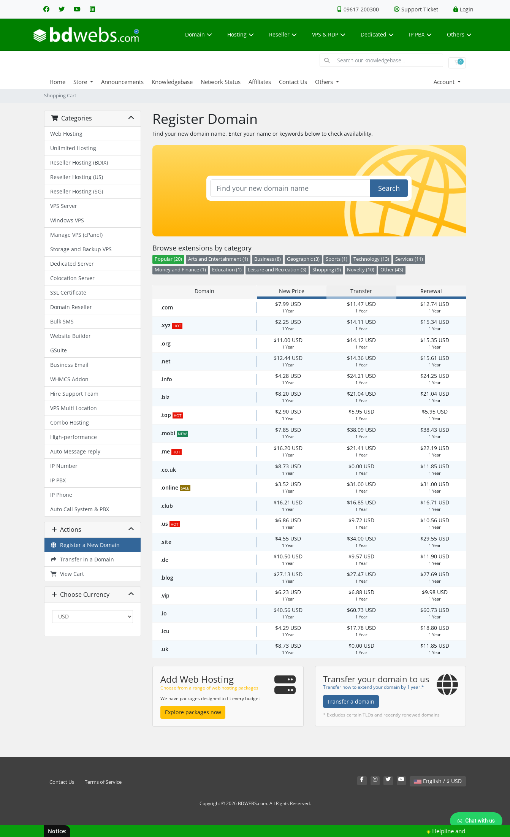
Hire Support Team (74, 393)
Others (459, 34)
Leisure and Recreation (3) (277, 269)
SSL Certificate (68, 292)
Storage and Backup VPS (81, 249)
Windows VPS (67, 220)
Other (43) (391, 269)
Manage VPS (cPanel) (76, 234)
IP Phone (61, 494)
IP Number (64, 465)
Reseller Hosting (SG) (76, 191)
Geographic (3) (303, 259)
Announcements (122, 82)
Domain (198, 34)
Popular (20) (168, 259)
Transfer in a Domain (82, 559)
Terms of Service (103, 782)
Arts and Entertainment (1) (218, 259)
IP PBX (420, 34)
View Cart (67, 573)
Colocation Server (72, 278)
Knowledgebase (172, 82)
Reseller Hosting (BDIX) (79, 162)
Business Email (69, 364)
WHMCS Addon (69, 379)
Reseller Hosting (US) (76, 177)
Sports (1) (336, 259)
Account (445, 82)
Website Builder (70, 335)
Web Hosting (66, 133)
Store (81, 82)
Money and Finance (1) (180, 269)
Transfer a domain (350, 701)
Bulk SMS (62, 321)
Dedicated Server (72, 263)
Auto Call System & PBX (79, 509)
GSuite (58, 350)
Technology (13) (371, 259)
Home (57, 82)
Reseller (283, 34)
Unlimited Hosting (73, 148)
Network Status (221, 82)
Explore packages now (193, 712)
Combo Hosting (69, 422)
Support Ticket (416, 9)
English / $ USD (438, 781)
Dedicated (377, 34)
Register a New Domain (85, 544)
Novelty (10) (360, 269)
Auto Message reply (75, 451)
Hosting (240, 34)
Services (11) (409, 259)
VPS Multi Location (73, 408)
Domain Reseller (71, 307)
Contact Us (293, 82)
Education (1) (227, 269)
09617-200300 (358, 9)
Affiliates (260, 82)
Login (463, 9)
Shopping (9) (326, 269)
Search (389, 188)
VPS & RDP (328, 34)
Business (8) (267, 259)
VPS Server (63, 205)
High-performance (73, 437)
